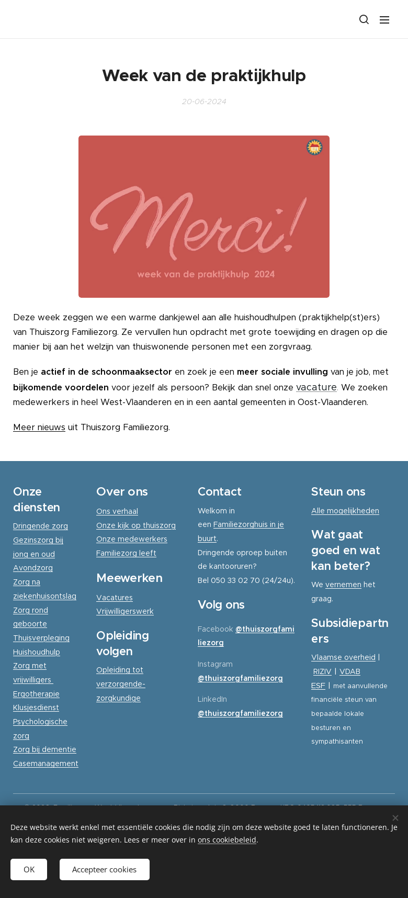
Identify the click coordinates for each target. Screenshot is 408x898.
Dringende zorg (40, 526)
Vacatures (114, 597)
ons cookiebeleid (227, 840)
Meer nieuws (39, 427)
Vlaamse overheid (343, 657)
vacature (316, 387)
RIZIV (322, 671)
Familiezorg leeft (126, 553)
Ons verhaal (117, 511)
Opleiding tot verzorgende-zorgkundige (120, 683)
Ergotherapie (36, 693)
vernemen (343, 584)
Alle (319, 510)
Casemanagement (45, 763)
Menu (384, 19)
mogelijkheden (353, 510)
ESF (318, 685)
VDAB (349, 671)
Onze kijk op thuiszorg (136, 525)
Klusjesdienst (36, 707)
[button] (363, 19)
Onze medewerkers (131, 539)
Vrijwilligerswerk (125, 611)
